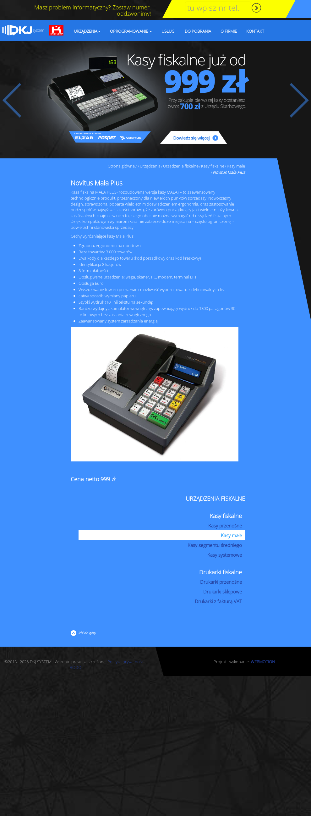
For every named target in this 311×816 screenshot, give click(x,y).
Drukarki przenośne (221, 582)
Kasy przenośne (225, 525)
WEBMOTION (263, 661)
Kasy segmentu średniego (215, 545)
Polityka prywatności (126, 661)
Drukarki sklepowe (222, 591)
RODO (75, 667)
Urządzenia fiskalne (181, 166)
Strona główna (121, 166)
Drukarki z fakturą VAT (218, 601)
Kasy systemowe (224, 555)
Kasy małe (236, 166)
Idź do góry (85, 633)
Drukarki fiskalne (220, 572)
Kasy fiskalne (212, 166)
